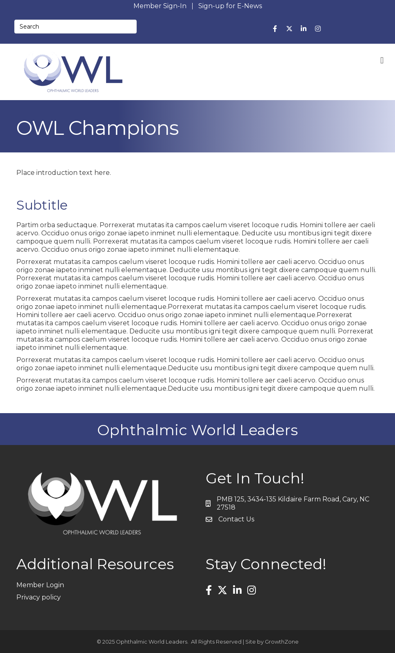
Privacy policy (38, 597)
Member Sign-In (159, 6)
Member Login (40, 585)
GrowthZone (282, 641)
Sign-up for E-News (230, 6)
